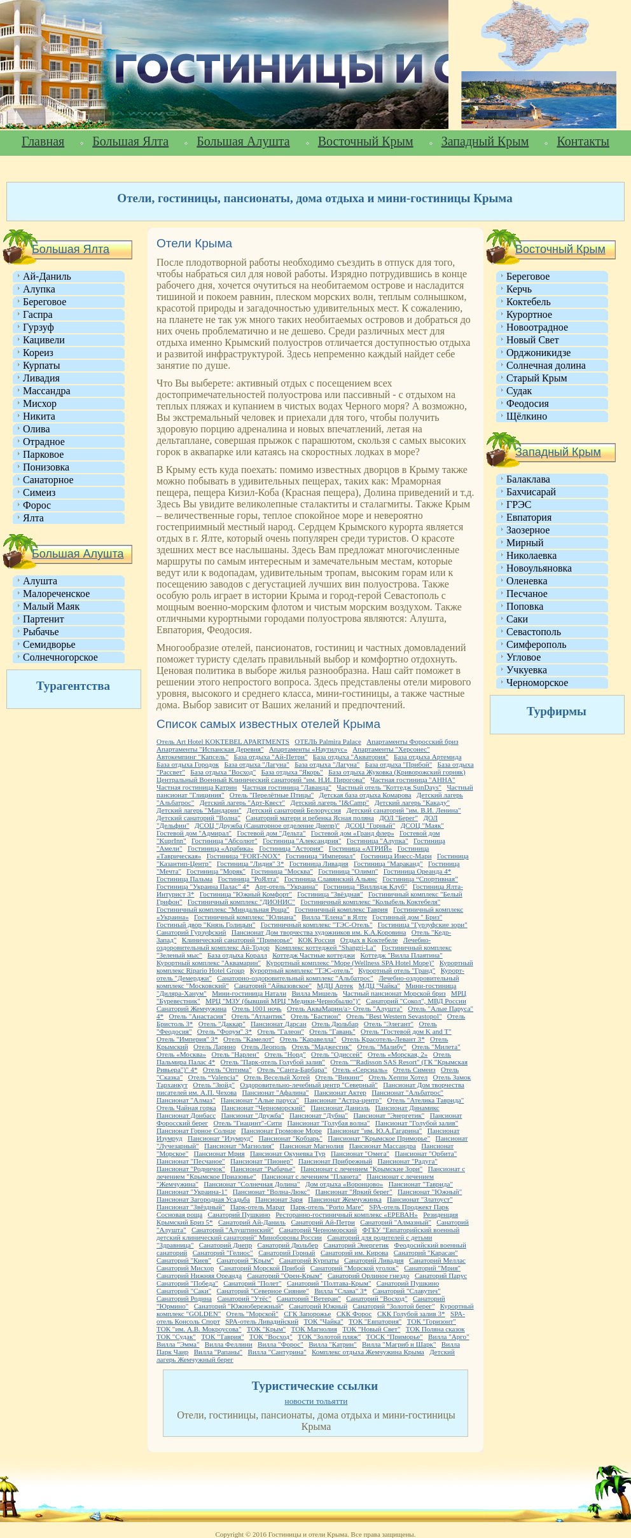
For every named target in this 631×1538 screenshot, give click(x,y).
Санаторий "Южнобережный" (239, 1306)
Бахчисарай (531, 491)
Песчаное (527, 593)
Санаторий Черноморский (318, 1229)
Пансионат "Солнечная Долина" (252, 1184)
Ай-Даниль (47, 276)
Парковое (43, 454)
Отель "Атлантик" (259, 1016)
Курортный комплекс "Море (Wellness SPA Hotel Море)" (350, 962)
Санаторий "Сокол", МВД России (416, 1001)
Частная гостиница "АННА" (412, 779)
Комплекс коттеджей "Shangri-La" (325, 947)
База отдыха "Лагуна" (257, 764)
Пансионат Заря (279, 1199)
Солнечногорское (60, 657)
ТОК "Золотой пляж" (329, 1336)
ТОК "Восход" (271, 1336)
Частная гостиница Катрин (196, 787)
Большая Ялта (130, 141)
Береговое (44, 301)
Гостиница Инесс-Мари (396, 856)
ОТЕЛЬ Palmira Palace (328, 741)
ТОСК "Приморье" (394, 1336)
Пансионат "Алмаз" (185, 1100)
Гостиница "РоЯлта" (248, 878)
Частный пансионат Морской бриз (394, 993)
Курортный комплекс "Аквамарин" (208, 962)
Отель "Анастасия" (197, 1016)
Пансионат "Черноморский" (263, 1107)
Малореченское (56, 593)
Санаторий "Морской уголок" (354, 1268)
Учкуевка (526, 669)
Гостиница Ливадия (319, 863)
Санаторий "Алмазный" (395, 1222)
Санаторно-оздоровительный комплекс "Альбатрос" (295, 978)
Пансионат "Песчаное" (190, 1161)
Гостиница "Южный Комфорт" (246, 894)
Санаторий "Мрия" (432, 1268)
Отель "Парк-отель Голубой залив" (273, 1062)
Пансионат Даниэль (340, 1107)
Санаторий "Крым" (245, 1260)
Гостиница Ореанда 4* (418, 871)
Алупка (39, 289)
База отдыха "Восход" (223, 772)
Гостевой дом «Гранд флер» (352, 833)
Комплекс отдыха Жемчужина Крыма (368, 1352)
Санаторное (48, 479)
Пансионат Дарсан (279, 1023)
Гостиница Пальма (184, 878)
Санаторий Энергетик (356, 1245)
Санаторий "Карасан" (426, 1252)
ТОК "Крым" (266, 1329)
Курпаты (41, 365)
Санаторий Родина (184, 1298)
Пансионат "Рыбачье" (262, 1168)
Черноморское (537, 682)
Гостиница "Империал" (321, 856)
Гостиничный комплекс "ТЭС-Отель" (317, 924)
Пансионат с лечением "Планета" (311, 1176)
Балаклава (528, 479)
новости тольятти (316, 1401)
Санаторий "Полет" (252, 1283)
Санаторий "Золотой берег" (394, 1306)
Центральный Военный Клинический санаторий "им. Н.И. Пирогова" (260, 779)
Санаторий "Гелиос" (223, 1252)
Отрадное (44, 441)
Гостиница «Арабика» (221, 848)
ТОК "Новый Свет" (371, 1329)
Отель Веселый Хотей (277, 1077)
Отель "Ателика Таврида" (425, 1100)
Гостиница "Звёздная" (330, 894)
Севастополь (533, 631)
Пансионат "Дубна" (318, 1115)
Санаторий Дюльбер (288, 1245)
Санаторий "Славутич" (407, 1290)
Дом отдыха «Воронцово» (344, 1184)
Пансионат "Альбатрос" (407, 1092)
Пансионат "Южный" (430, 1191)
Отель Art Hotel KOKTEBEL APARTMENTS (222, 741)
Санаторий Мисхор (185, 1268)
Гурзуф (38, 327)
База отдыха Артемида (428, 756)
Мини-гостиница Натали (249, 993)
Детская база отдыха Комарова (365, 795)
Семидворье (49, 644)
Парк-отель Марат (257, 1207)
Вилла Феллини (229, 1344)
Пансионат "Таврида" (421, 1184)
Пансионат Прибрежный (335, 1161)
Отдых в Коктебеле (369, 940)
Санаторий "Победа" (187, 1283)
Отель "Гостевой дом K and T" (406, 1031)
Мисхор (40, 403)
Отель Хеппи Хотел (397, 1077)
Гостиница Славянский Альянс (330, 878)
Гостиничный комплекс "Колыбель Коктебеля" (370, 901)
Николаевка (531, 555)
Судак (519, 390)
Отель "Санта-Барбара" (292, 1069)
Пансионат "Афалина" (275, 1092)
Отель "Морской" (252, 1313)
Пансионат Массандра (382, 1146)
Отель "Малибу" (381, 1046)
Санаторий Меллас (437, 1260)
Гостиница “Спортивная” (420, 878)
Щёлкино (526, 416)
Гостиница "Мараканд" (388, 863)
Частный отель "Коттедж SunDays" (388, 787)
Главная (43, 141)
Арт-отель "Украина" (286, 886)
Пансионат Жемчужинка (345, 1199)
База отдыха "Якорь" (292, 772)
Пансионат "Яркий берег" (354, 1191)
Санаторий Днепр (225, 1245)
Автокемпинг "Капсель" (192, 756)
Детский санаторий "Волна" (198, 817)
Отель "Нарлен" (235, 1054)
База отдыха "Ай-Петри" (271, 756)
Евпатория (528, 517)
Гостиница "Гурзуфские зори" (423, 924)
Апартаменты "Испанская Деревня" (210, 749)
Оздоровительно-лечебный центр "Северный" (309, 1084)
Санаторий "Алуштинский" (232, 1229)
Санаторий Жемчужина (191, 1008)
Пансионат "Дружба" (252, 1115)
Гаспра (38, 314)
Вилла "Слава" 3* (340, 1290)
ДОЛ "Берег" (398, 817)
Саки (517, 619)
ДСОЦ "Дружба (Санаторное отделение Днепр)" (267, 825)
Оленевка (527, 580)
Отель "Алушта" (378, 1008)
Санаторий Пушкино (239, 1214)
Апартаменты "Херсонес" (390, 749)
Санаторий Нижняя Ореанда (199, 1275)
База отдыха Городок (187, 764)
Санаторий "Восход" (377, 1298)
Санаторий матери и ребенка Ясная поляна (310, 817)
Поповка (524, 606)
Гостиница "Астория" (291, 848)
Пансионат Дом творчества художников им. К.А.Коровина (319, 932)
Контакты (583, 141)
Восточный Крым (365, 141)
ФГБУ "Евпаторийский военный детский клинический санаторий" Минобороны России (307, 1233)
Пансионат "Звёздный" (190, 1207)
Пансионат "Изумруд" (220, 1138)
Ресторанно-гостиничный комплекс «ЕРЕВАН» (346, 1214)
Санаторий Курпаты (309, 1260)
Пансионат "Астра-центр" (343, 1100)
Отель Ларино (214, 1046)
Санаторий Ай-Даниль (252, 1222)
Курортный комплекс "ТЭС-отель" (301, 970)
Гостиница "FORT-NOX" (244, 856)
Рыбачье (41, 631)
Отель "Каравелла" (308, 1039)
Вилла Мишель (314, 993)
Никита (39, 416)
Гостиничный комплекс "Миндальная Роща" (222, 909)
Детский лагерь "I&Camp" (329, 802)
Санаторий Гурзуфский (191, 932)
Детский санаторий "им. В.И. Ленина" (403, 810)
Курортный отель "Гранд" (396, 970)
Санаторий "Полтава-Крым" (329, 1283)
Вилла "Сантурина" (277, 1352)
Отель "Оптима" (227, 1069)
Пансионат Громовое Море (281, 1130)
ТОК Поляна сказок (435, 1329)
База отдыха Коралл (237, 955)
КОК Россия (316, 940)
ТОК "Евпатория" (375, 1321)
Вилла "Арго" (448, 1336)
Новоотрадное (537, 327)
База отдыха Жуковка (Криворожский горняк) (396, 772)
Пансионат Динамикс (407, 1107)
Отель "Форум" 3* (224, 1031)
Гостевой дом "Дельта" (271, 833)
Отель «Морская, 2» (397, 1054)
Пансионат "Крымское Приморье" (379, 1138)
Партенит (43, 619)
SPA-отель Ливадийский (261, 1321)
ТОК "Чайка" (323, 1321)
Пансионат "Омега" (360, 1153)
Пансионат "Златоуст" (419, 1199)
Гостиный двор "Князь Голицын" (205, 924)
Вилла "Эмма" (177, 1344)
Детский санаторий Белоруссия (294, 810)
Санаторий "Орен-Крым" (284, 1275)
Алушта (40, 580)
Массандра (47, 390)
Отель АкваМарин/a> (320, 1008)
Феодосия (527, 403)
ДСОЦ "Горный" (370, 825)
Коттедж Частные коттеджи (313, 955)
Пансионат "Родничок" (190, 1168)
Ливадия (41, 378)
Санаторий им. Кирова (354, 1252)
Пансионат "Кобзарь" (290, 1138)
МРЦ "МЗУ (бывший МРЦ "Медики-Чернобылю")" (283, 1001)
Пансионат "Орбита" (425, 1153)
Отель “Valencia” (213, 1077)
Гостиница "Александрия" (302, 840)
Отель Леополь (263, 1046)
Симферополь (536, 644)
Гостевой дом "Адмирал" (194, 833)
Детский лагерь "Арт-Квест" (242, 802)
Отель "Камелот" (248, 1039)
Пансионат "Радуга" (408, 1161)
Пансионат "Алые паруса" (260, 1100)
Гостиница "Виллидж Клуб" (365, 886)
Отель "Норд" (285, 1054)
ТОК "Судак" (176, 1336)
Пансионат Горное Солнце (196, 1130)
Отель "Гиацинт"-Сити (247, 1123)
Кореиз (38, 352)
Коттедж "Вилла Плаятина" (401, 955)
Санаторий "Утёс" (244, 1298)
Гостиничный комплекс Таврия (341, 909)
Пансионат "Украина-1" (191, 1191)
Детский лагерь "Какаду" (412, 802)
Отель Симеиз (414, 1069)
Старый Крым (536, 378)
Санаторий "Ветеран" (309, 1298)
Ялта (33, 517)
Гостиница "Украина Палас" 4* (202, 886)
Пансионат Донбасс (186, 1115)
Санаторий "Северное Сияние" (263, 1290)
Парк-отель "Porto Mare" (327, 1207)
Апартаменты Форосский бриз (412, 741)
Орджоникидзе (538, 352)
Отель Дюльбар (335, 1023)
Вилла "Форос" (280, 1344)
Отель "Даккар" (222, 1023)
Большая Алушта (243, 141)
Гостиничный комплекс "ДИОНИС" (241, 901)
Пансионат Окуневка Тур (288, 1153)
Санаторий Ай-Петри (323, 1222)
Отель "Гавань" (332, 1031)
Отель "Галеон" (281, 1031)
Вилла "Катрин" (333, 1344)
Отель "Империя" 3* (187, 1039)
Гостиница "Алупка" (377, 840)
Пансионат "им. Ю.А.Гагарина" (374, 1130)
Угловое (523, 657)
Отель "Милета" (436, 1046)
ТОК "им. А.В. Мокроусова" (199, 1329)
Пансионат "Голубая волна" (329, 1123)
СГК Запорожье (307, 1313)
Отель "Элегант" (388, 1023)
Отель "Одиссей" (337, 1054)
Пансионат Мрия (219, 1153)
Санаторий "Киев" (183, 1260)
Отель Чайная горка (186, 1107)
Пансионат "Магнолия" (239, 1146)
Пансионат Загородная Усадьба (203, 1199)
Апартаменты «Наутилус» (308, 749)
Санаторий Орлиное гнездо (369, 1275)
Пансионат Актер (340, 1092)
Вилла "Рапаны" (218, 1352)
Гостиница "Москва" (282, 871)
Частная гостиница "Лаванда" (286, 787)
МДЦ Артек (335, 985)
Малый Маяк (51, 606)
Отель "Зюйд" (214, 1084)
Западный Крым (485, 141)
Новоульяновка (539, 568)
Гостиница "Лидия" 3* (250, 863)
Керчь (519, 289)
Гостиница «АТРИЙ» (360, 848)
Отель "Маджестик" (322, 1046)
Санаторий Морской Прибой (262, 1268)
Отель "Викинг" (339, 1077)
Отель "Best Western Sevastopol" (393, 1016)
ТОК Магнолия (314, 1329)
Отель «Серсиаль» (360, 1069)
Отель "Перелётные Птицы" (272, 795)
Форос (37, 505)
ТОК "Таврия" (222, 1336)
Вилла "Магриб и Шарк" (399, 1344)
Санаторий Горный (286, 1252)
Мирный (525, 542)
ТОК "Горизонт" (431, 1321)
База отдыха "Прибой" (399, 764)
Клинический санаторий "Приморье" (237, 940)
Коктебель (528, 301)
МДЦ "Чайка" (380, 985)
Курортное (529, 314)
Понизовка (46, 467)
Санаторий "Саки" (183, 1290)
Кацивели (44, 339)
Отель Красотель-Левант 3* (383, 1039)
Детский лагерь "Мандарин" (199, 810)
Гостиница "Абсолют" (224, 840)
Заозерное (528, 530)
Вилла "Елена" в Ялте (334, 917)
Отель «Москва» (181, 1054)
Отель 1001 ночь (257, 1008)
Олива (36, 428)
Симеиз (39, 492)
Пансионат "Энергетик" (388, 1115)
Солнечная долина (546, 365)
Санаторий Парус (441, 1275)
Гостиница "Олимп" (348, 871)
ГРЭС (518, 504)
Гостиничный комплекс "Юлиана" (245, 917)
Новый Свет (532, 339)
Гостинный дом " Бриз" (407, 917)
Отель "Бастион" (316, 1016)
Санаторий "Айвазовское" (273, 985)
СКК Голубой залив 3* (411, 1313)
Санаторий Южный (318, 1306)
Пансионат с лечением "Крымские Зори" (362, 1168)
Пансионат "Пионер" (261, 1161)
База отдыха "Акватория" (351, 756)
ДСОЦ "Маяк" (422, 825)
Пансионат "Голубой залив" (417, 1123)
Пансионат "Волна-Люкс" (271, 1191)
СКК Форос (354, 1313)
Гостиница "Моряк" (216, 871)
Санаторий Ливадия (374, 1260)
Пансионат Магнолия (311, 1146)
